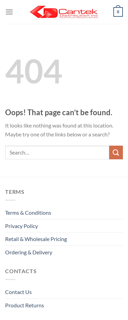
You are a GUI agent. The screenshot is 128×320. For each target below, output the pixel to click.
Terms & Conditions (28, 212)
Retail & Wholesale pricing (36, 239)
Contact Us (18, 292)
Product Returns (24, 305)
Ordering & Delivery (28, 252)
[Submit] (116, 152)
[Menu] (9, 11)
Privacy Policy (21, 226)
